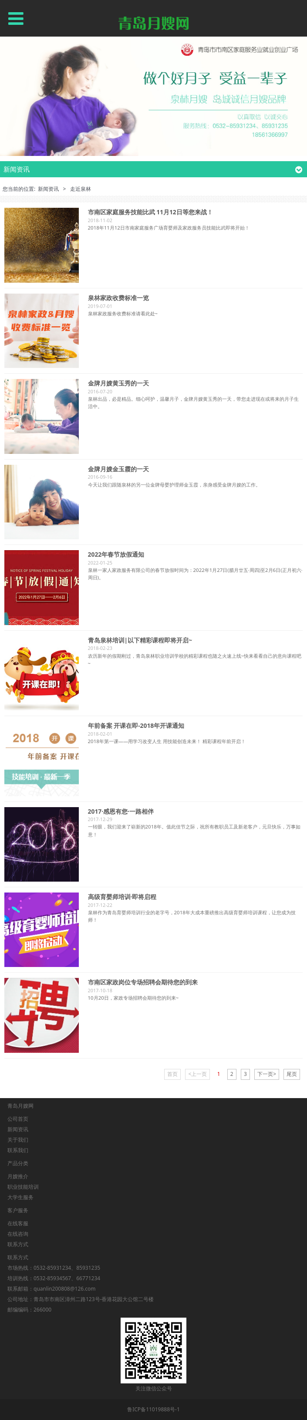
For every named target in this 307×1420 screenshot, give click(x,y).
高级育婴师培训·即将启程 (122, 897)
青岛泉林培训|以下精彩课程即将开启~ (140, 640)
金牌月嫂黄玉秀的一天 (118, 383)
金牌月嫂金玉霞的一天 (118, 469)
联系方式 (17, 1244)
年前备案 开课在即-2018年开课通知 (136, 725)
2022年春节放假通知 (116, 554)
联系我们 (17, 1150)
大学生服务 (20, 1197)
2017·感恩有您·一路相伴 (121, 811)
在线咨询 (17, 1233)
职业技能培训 (23, 1186)
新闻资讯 (48, 189)
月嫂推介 (17, 1176)
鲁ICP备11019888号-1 (153, 1409)
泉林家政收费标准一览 (118, 298)
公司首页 (17, 1118)
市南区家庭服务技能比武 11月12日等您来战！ (150, 212)
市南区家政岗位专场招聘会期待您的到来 (143, 982)
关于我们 (17, 1139)
